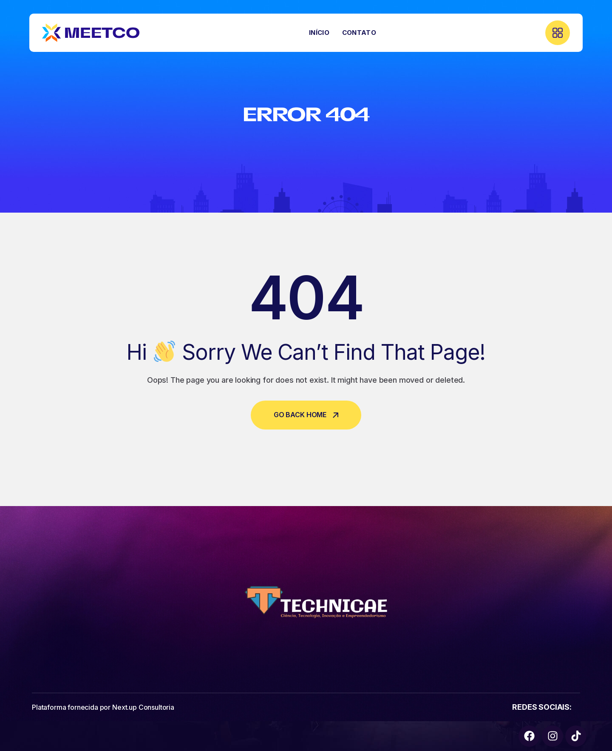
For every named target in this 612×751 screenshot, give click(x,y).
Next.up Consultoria (143, 707)
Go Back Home (306, 414)
